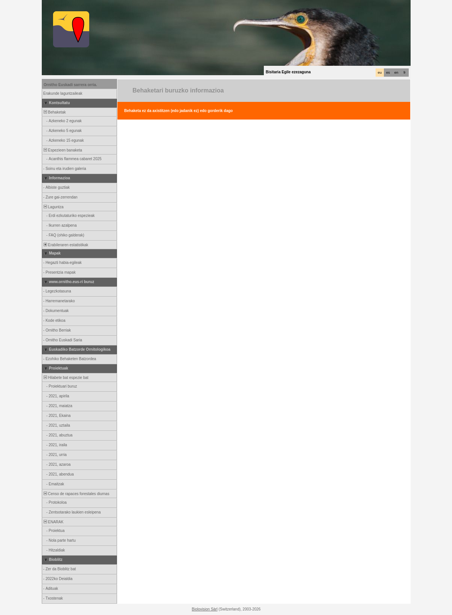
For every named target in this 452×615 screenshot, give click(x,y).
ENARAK (53, 522)
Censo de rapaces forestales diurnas (76, 494)
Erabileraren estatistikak (65, 245)
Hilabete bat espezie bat (65, 378)
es (388, 72)
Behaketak (54, 112)
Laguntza (53, 207)
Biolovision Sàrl (205, 609)
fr (404, 72)
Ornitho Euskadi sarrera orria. (70, 85)
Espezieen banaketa (62, 150)
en (396, 72)
